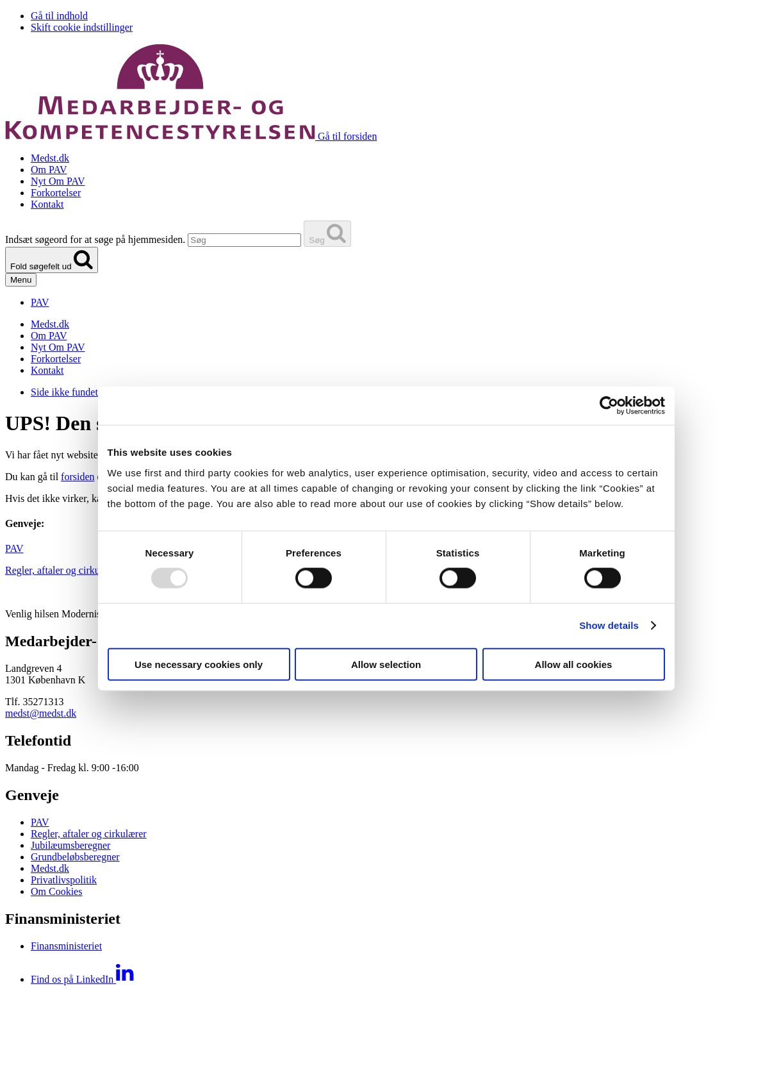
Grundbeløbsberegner (75, 856)
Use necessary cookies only (199, 663)
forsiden (77, 476)
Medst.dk (50, 158)
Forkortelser (56, 192)
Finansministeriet (66, 945)
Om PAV (49, 169)
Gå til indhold (59, 15)
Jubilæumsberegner (70, 845)
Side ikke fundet (64, 392)
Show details (609, 625)
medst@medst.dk (40, 713)
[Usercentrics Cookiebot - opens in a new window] (609, 405)
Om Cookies (56, 891)
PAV (14, 548)
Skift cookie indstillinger (82, 27)
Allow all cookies (573, 663)
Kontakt (47, 204)
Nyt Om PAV (58, 181)
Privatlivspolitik (64, 879)
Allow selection (386, 663)
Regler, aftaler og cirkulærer (63, 570)
